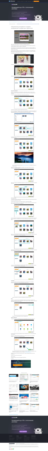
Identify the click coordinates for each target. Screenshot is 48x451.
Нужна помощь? (29, 1)
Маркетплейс (25, 440)
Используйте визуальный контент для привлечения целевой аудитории (34, 391)
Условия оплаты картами (11, 449)
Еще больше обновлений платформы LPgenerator (13, 391)
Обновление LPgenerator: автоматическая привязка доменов (34, 411)
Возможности (19, 1)
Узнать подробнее (23, 18)
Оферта (17, 439)
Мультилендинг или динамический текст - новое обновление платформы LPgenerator (23, 401)
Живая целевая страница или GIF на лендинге (23, 381)
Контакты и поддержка (19, 438)
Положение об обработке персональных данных (19, 437)
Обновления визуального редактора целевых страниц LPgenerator (13, 381)
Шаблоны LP (22, 1)
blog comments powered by (13, 414)
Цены (25, 1)
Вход (32, 1)
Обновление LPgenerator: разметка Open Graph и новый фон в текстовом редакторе (13, 411)
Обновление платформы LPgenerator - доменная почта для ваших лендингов (34, 401)
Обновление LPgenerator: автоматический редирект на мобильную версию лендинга (24, 411)
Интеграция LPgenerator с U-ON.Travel (13, 400)
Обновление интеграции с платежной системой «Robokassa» (23, 391)
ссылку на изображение (26, 165)
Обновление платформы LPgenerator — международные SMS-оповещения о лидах (34, 382)
